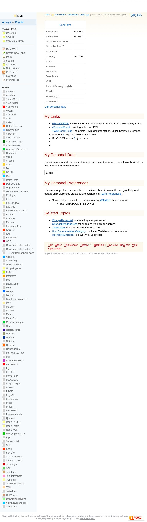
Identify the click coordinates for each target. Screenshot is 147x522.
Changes (9, 64)
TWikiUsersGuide (62, 130)
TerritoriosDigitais (13, 483)
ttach (138, 15)
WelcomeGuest (61, 127)
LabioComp (10, 283)
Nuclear (8, 333)
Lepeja (7, 291)
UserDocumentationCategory (69, 231)
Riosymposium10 (13, 433)
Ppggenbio (10, 399)
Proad (7, 406)
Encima (8, 214)
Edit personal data (55, 106)
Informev (9, 275)
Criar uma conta (13, 40)
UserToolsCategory (63, 234)
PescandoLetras (13, 360)
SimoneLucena (12, 460)
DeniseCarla (11, 183)
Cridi (6, 164)
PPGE (7, 391)
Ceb (6, 118)
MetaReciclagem (13, 322)
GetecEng (9, 260)
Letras (7, 295)
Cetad (7, 122)
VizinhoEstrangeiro (14, 502)
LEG (6, 287)
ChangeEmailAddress (64, 223)
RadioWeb (9, 429)
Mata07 (8, 310)
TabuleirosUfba (12, 475)
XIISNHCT (9, 506)
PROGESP (10, 410)
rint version (71, 245)
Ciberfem (9, 133)
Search (8, 60)
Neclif (7, 326)
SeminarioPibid (12, 456)
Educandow (10, 202)
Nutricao (8, 341)
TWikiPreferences (110, 193)
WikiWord (105, 200)
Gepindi (8, 256)
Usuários (9, 33)
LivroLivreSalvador (14, 299)
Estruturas (9, 222)
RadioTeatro (10, 426)
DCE (6, 176)
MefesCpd (9, 318)
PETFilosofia (11, 364)
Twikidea (9, 491)
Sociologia (9, 464)
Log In (8, 22)
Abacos (8, 91)
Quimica (8, 418)
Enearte (8, 218)
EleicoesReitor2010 (14, 210)
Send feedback (87, 518)
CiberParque (11, 137)
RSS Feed (9, 72)
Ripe (6, 437)
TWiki (47, 14)
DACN (7, 172)
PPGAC (8, 387)
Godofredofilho (12, 264)
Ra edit (125, 245)
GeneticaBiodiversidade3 (17, 249)
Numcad (8, 337)
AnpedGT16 (10, 99)
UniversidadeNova (14, 499)
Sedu (7, 448)
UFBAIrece (10, 495)
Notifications (10, 68)
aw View (112, 245)
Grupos (8, 36)
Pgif (6, 368)
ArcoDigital (10, 102)
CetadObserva (12, 126)
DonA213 (84, 14)
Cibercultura (10, 129)
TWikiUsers (72, 14)
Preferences (10, 79)
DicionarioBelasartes (15, 191)
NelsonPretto (11, 329)
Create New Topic (13, 52)
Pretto (7, 402)
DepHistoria (10, 187)
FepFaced (9, 237)
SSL (6, 468)
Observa (8, 345)
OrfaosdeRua (11, 348)
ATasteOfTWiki (60, 123)
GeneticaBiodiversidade (17, 245)
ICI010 (7, 272)
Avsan (7, 110)
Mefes (7, 314)
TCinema (9, 479)
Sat (6, 445)
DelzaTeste (10, 180)
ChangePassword (62, 220)
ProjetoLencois (12, 414)
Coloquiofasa (11, 145)
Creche (8, 160)
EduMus (8, 206)
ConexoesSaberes (14, 149)
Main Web (60, 14)
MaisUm (8, 306)
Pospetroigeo (11, 383)
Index (7, 56)
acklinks (99, 245)
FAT (6, 233)
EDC (6, 199)
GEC (6, 241)
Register (19, 22)
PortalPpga (10, 375)
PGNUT (8, 372)
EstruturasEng (12, 226)
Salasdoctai (10, 441)
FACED (8, 229)
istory (84, 245)
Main (18, 15)
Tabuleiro (9, 472)
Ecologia (9, 195)
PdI (6, 356)
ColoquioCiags (12, 141)
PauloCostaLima (13, 353)
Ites (6, 279)
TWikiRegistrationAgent (114, 15)
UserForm (65, 25)
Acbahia (8, 95)
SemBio (8, 452)
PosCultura (10, 379)
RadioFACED (11, 422)
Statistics (9, 76)
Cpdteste (9, 153)
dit (133, 15)
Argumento (10, 107)
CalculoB (9, 114)
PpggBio (8, 395)
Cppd (7, 156)
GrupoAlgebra (11, 268)
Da (5, 168)
